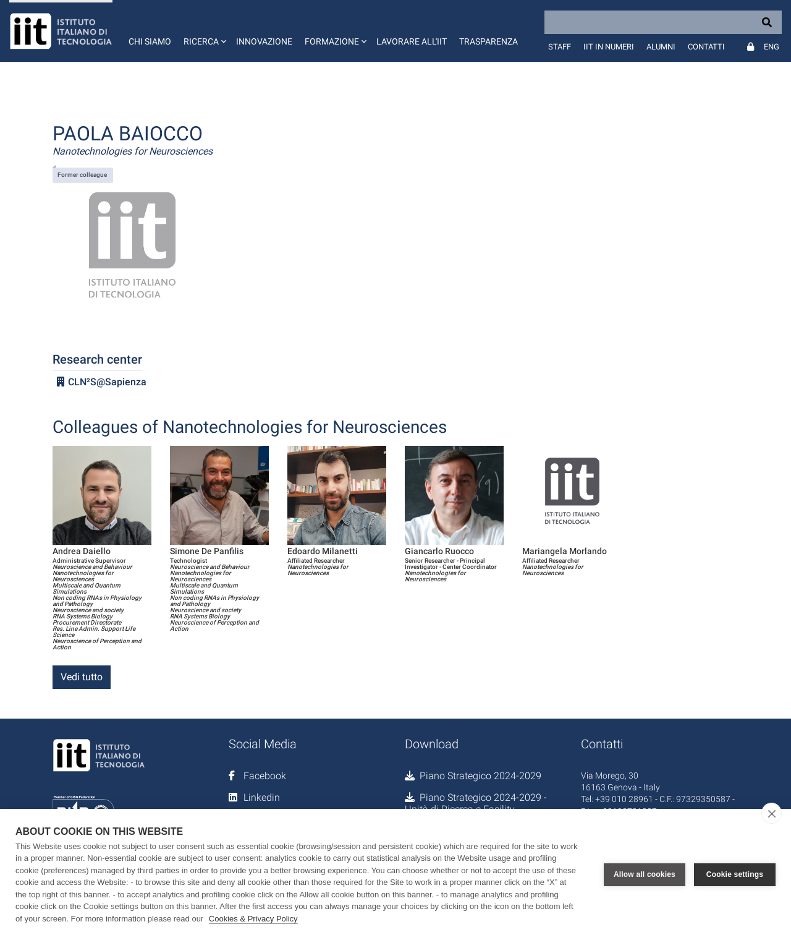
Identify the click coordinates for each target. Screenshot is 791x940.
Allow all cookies (644, 874)
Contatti (706, 46)
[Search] (663, 22)
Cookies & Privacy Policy (253, 918)
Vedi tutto (82, 677)
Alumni (660, 46)
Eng (771, 46)
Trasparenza (488, 41)
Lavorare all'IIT (411, 41)
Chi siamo (150, 41)
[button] (203, 31)
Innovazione (264, 41)
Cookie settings (734, 874)
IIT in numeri (608, 46)
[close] (771, 813)
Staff (559, 46)
